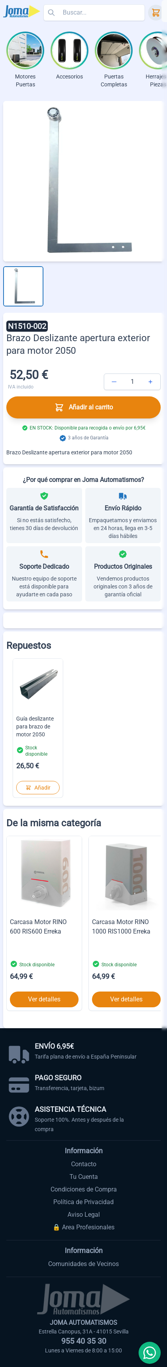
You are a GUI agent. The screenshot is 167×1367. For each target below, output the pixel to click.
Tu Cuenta (83, 1176)
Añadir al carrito (83, 407)
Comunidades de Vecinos (83, 1264)
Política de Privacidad (83, 1202)
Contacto (83, 1164)
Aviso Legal (84, 1214)
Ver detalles (44, 999)
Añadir (38, 787)
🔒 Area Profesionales (83, 1227)
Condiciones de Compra (84, 1189)
